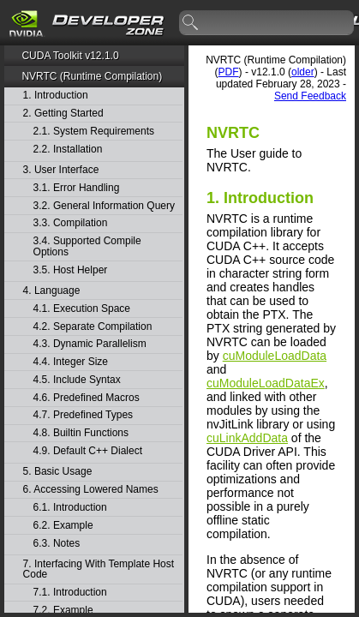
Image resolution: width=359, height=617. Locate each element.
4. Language (52, 291)
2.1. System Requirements (93, 131)
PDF (228, 72)
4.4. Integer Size (70, 362)
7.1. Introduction (70, 592)
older (302, 72)
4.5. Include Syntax (77, 380)
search (191, 23)
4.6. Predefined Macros (86, 398)
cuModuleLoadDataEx (265, 383)
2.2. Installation (68, 149)
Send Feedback (310, 96)
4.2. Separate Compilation (93, 326)
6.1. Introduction (70, 507)
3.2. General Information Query (104, 206)
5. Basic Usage (58, 471)
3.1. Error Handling (76, 188)
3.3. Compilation (70, 223)
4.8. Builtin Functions (81, 433)
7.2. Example (63, 610)
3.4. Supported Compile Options (87, 246)
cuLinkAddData (247, 438)
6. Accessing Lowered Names (91, 489)
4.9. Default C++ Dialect (87, 451)
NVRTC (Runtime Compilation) (91, 76)
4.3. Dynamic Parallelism (90, 344)
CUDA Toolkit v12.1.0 (69, 56)
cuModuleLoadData (274, 355)
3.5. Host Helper (70, 270)
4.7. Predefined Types (83, 415)
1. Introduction (55, 95)
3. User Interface (61, 170)
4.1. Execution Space (81, 308)
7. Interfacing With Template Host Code (99, 569)
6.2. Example (63, 525)
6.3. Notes (57, 543)
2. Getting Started (63, 113)
